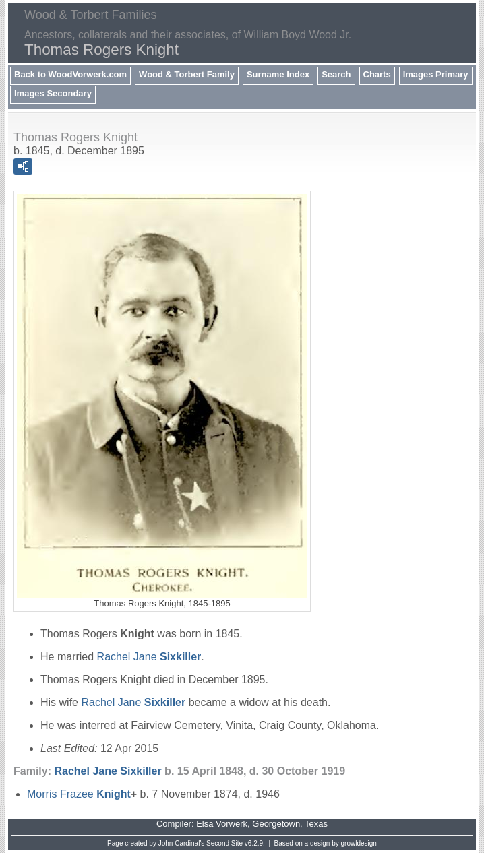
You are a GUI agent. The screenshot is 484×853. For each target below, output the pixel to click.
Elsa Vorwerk (221, 824)
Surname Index (278, 74)
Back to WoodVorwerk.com (70, 74)
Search (336, 74)
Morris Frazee (79, 794)
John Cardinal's (181, 843)
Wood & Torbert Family (187, 74)
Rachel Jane (149, 656)
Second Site (224, 843)
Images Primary (435, 74)
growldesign (359, 843)
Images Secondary (53, 93)
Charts (377, 74)
